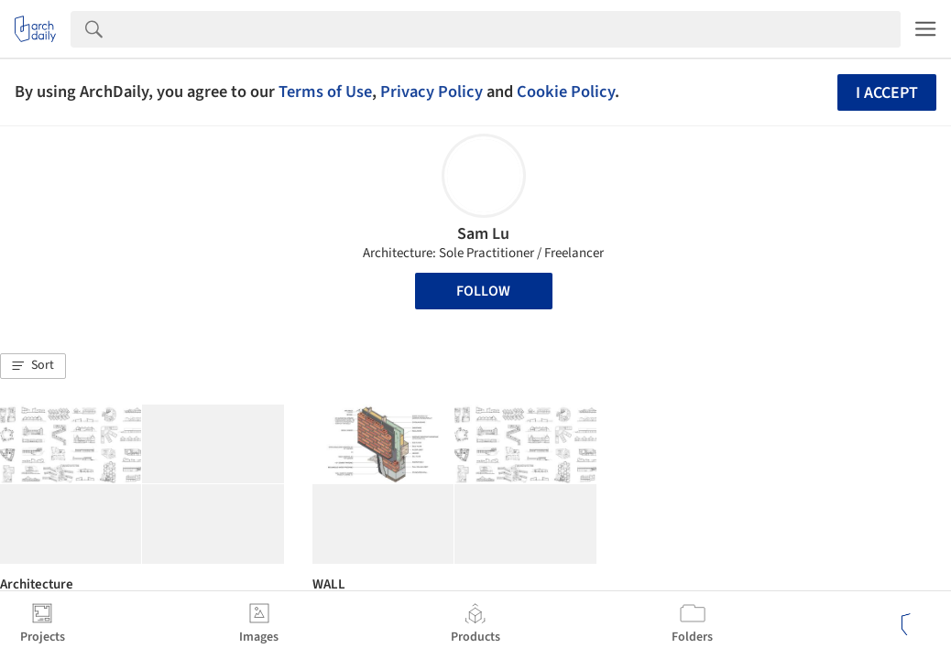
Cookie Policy (566, 91)
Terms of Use (325, 91)
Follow (483, 291)
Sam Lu (483, 233)
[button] (33, 366)
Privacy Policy (431, 91)
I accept (887, 92)
